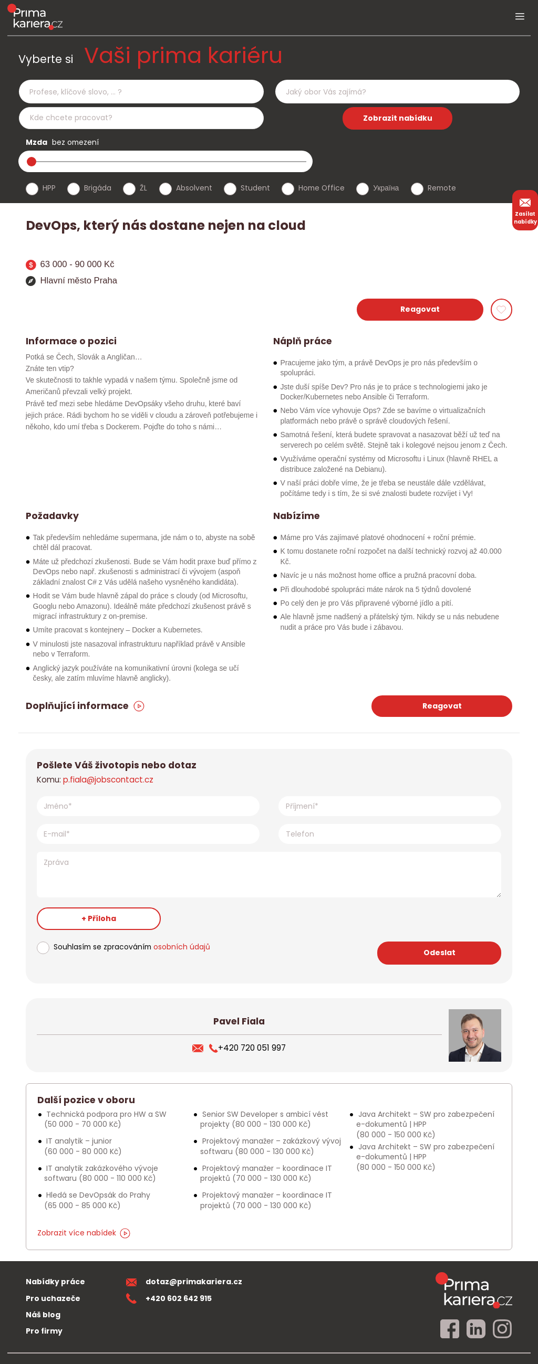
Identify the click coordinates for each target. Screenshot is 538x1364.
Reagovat (420, 309)
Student (255, 188)
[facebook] (450, 1329)
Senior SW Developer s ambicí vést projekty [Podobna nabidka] (264, 1119)
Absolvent (194, 188)
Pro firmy (44, 1331)
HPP (49, 188)
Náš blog (43, 1314)
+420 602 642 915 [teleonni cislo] (169, 1298)
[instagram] (502, 1329)
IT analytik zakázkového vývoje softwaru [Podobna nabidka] (101, 1173)
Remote (442, 188)
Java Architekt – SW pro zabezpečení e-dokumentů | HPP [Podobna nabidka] (425, 1124)
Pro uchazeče (53, 1298)
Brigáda (97, 188)
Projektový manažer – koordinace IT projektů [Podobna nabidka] (266, 1173)
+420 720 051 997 (247, 1047)
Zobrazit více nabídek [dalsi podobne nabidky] (83, 1233)
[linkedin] (476, 1329)
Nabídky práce (55, 1281)
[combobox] (141, 91)
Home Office (321, 188)
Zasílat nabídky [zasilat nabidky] (525, 210)
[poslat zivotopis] (200, 1047)
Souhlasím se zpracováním (132, 947)
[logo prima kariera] (35, 16)
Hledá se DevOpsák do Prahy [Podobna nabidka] (97, 1200)
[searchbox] (134, 92)
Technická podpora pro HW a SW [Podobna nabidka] (105, 1119)
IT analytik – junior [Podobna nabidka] (83, 1146)
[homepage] (474, 1289)
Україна (386, 188)
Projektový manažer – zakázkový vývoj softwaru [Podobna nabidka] (270, 1146)
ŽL (143, 188)
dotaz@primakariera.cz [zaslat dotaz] (184, 1281)
